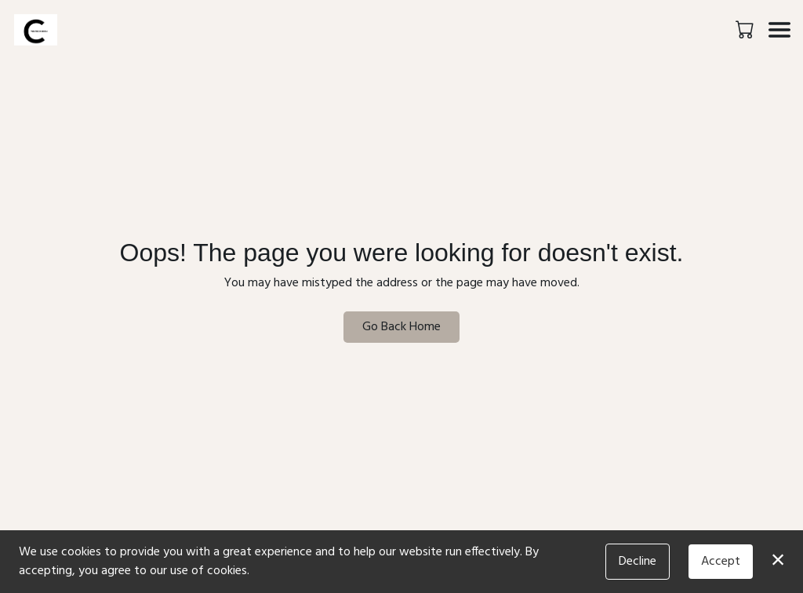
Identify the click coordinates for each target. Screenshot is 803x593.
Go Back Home (401, 327)
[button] (746, 29)
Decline (637, 561)
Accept (720, 561)
